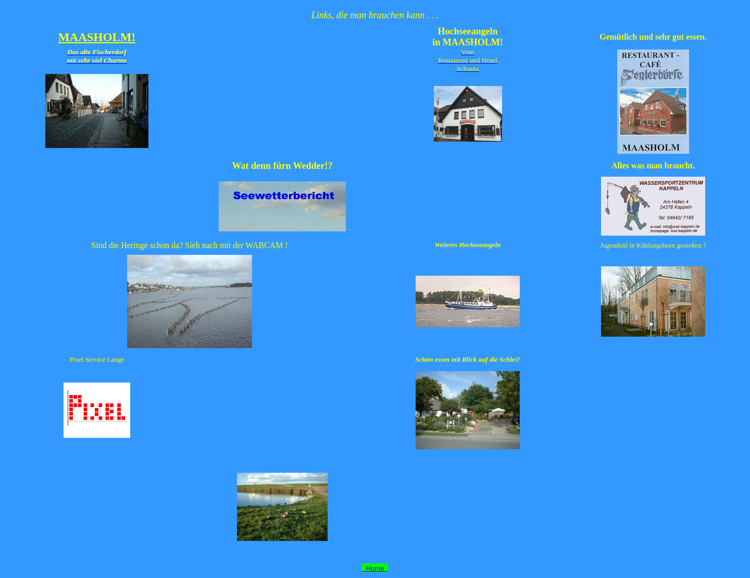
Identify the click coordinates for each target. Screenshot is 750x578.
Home (375, 568)
